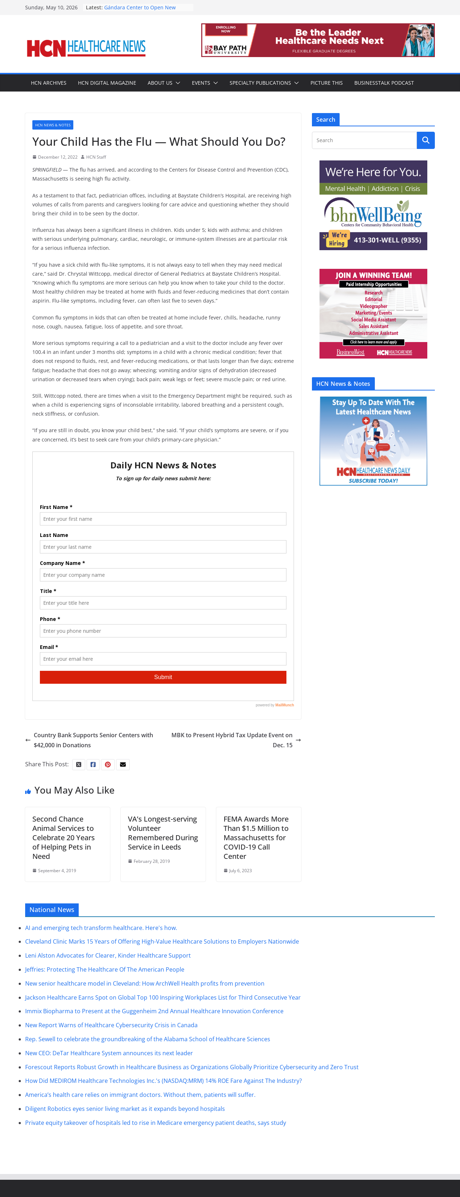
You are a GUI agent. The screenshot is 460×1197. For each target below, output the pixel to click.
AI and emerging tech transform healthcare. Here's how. (101, 928)
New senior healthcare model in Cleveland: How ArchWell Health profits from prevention (144, 983)
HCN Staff (96, 157)
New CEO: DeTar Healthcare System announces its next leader (109, 1053)
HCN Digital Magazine (107, 82)
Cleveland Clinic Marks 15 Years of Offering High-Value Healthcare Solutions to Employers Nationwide (162, 941)
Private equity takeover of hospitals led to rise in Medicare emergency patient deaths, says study (155, 1123)
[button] (176, 83)
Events (201, 82)
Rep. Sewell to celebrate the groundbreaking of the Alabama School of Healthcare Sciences (147, 1039)
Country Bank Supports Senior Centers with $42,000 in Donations (89, 740)
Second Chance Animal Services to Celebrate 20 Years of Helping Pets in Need (63, 837)
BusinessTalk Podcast (384, 82)
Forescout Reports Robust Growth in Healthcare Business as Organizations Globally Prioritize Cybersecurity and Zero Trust (192, 1067)
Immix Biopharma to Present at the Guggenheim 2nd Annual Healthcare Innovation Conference (154, 1011)
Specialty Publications (260, 82)
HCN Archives (48, 82)
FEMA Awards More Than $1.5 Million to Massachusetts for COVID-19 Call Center (256, 837)
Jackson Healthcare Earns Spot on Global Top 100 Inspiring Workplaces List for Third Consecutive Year (163, 997)
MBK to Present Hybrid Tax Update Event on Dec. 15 (236, 740)
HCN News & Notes (52, 124)
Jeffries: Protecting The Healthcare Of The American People (104, 969)
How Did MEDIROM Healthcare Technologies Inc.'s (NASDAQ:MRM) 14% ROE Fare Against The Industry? (163, 1081)
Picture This (326, 82)
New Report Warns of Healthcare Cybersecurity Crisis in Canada (111, 1025)
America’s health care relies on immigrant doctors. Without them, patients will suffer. (140, 1095)
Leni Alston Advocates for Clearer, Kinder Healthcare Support (108, 955)
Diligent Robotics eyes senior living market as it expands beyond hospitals (125, 1109)
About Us (160, 82)
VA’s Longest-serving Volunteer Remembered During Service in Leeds (163, 833)
